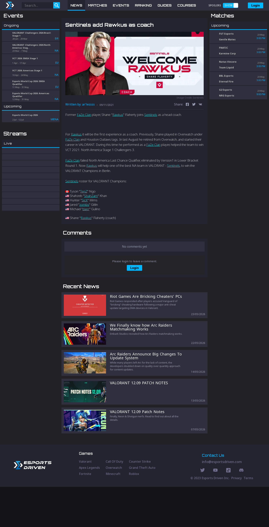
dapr (85, 229)
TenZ (83, 211)
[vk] (200, 125)
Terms (248, 518)
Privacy (236, 518)
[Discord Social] (228, 511)
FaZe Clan (84, 134)
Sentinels (150, 134)
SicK (85, 220)
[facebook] (187, 125)
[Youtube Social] (215, 511)
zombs (84, 224)
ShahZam (91, 215)
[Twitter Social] (202, 511)
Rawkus (117, 134)
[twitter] (194, 125)
